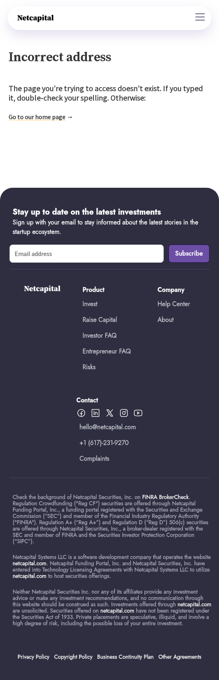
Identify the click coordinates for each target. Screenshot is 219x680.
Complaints (95, 458)
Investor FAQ (99, 335)
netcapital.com (30, 563)
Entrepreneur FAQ (106, 351)
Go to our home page (37, 117)
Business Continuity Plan (125, 657)
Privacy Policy (33, 657)
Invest (89, 303)
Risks (88, 367)
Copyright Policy (73, 657)
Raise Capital (99, 319)
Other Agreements (179, 657)
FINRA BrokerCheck (165, 497)
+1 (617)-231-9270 (104, 442)
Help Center (173, 303)
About (165, 319)
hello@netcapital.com (108, 427)
